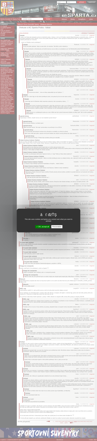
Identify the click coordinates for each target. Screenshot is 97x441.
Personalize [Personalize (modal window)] (56, 227)
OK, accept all (42, 227)
